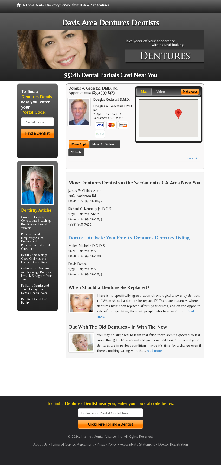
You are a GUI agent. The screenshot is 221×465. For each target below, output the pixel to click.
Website (76, 152)
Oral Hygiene (37, 258)
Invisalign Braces (38, 272)
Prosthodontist (30, 234)
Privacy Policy (106, 444)
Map (144, 92)
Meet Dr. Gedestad (105, 144)
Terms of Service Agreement (72, 444)
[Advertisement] (43, 355)
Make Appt (79, 144)
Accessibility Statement (137, 444)
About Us (40, 444)
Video (160, 92)
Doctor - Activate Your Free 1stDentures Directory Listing (129, 237)
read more (154, 350)
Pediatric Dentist (32, 285)
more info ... (194, 158)
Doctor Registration (173, 444)
